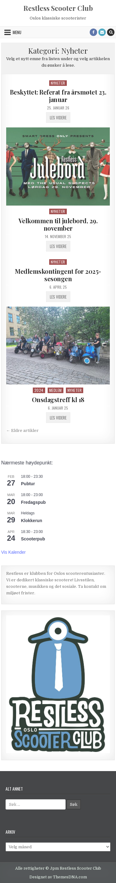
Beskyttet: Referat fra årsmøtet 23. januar (58, 96)
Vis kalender (13, 552)
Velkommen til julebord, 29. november (58, 224)
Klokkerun (31, 520)
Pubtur (28, 483)
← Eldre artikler (22, 430)
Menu (17, 32)
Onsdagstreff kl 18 (58, 399)
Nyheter (58, 83)
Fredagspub (33, 502)
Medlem (55, 390)
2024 (39, 390)
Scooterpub (33, 538)
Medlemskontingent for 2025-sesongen (58, 275)
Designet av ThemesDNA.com (58, 877)
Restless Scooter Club (58, 8)
